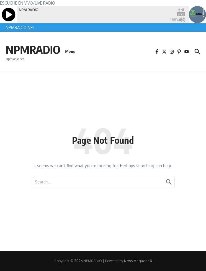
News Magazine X (138, 261)
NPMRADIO (33, 49)
